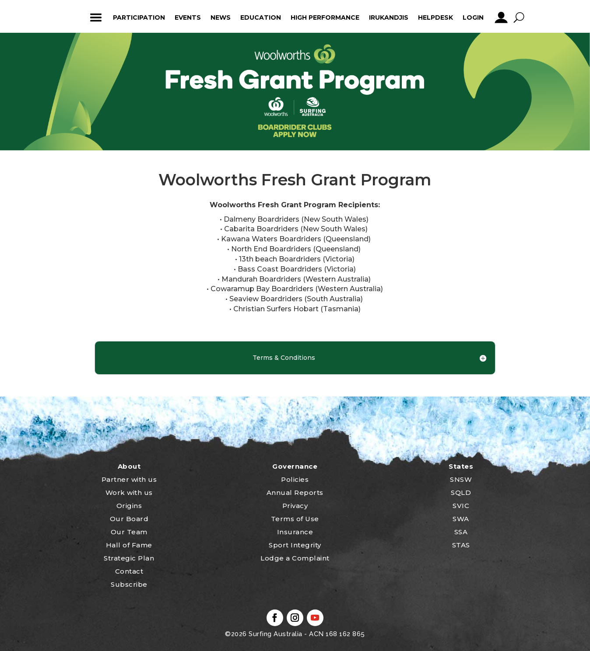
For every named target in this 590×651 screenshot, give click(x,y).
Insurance (295, 532)
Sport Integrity (295, 545)
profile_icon (501, 17)
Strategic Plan (129, 558)
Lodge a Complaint (295, 558)
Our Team (129, 532)
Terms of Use (295, 519)
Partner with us (129, 479)
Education (260, 17)
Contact (129, 571)
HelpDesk (435, 17)
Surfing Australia (274, 634)
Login (473, 17)
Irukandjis (388, 17)
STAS (461, 545)
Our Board (129, 519)
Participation (139, 17)
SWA (461, 519)
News (221, 17)
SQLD (461, 492)
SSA (461, 532)
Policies (295, 479)
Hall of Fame (129, 545)
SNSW (461, 479)
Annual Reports (295, 492)
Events (188, 17)
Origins (129, 505)
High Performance (325, 17)
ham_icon (95, 17)
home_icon (69, 17)
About (129, 466)
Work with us (129, 492)
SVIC (461, 505)
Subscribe (129, 584)
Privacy (295, 505)
